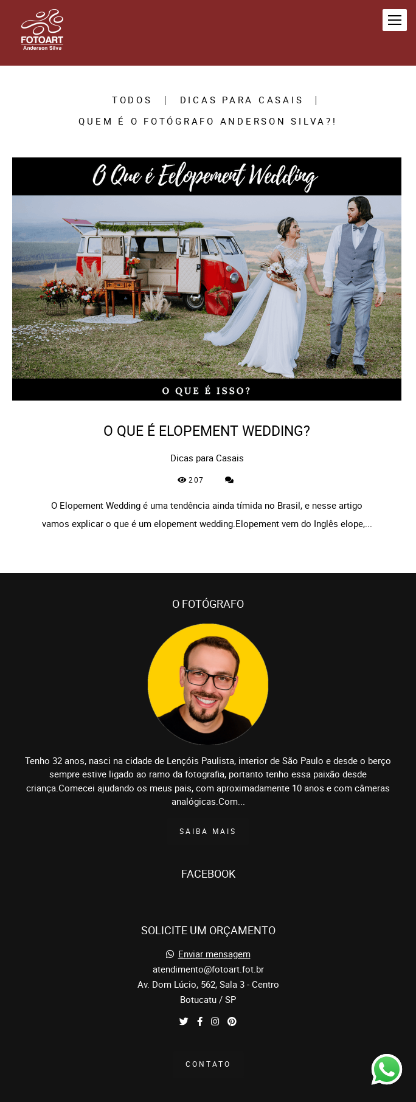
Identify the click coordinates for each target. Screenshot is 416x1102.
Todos (132, 100)
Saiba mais (208, 810)
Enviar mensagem (214, 934)
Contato (208, 1044)
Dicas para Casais (242, 100)
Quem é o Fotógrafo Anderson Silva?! (207, 121)
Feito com (208, 1092)
